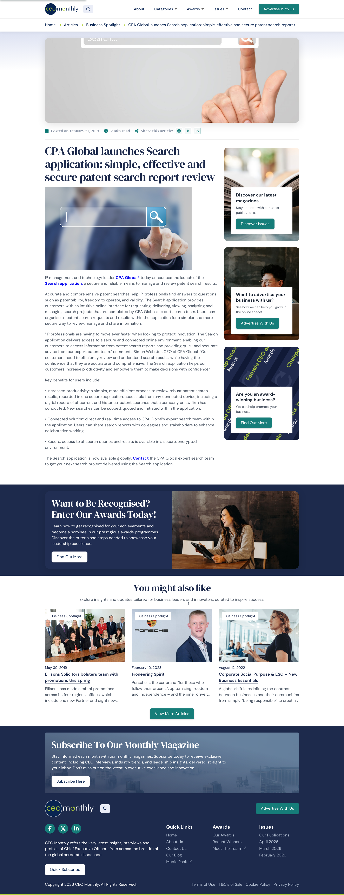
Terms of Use (203, 884)
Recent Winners (227, 841)
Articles (71, 24)
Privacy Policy (286, 884)
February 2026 (272, 855)
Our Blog (174, 855)
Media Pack (176, 861)
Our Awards (223, 835)
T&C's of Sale (230, 884)
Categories (165, 9)
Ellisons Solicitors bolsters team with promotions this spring (81, 677)
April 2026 (268, 841)
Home (50, 24)
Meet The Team (227, 848)
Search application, (64, 283)
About (139, 9)
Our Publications (274, 835)
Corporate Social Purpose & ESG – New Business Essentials (258, 677)
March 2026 (270, 848)
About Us (174, 841)
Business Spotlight (103, 24)
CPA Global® (128, 277)
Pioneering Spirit (148, 674)
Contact (245, 9)
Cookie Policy (258, 884)
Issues (221, 9)
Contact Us (176, 848)
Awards (195, 9)
